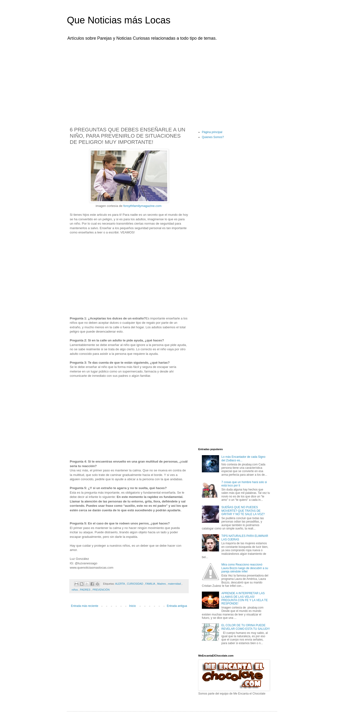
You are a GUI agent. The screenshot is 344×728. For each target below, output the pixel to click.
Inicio (132, 606)
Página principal (212, 132)
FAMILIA (150, 583)
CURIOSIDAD (135, 583)
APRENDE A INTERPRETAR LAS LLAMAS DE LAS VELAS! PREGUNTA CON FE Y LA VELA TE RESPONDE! (244, 598)
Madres (162, 583)
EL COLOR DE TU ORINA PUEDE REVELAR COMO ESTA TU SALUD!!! (245, 627)
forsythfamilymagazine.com (142, 206)
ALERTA (120, 583)
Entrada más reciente (84, 606)
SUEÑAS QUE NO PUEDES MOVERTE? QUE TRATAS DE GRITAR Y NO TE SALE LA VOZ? (243, 511)
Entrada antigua (177, 606)
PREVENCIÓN (100, 589)
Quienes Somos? (213, 137)
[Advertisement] (172, 80)
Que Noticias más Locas (119, 20)
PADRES (85, 589)
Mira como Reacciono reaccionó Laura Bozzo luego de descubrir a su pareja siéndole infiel (244, 568)
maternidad (175, 583)
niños (75, 589)
